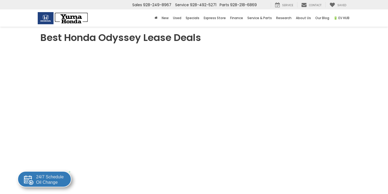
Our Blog (322, 18)
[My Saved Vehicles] (337, 5)
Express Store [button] (215, 18)
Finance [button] (236, 18)
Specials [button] (192, 18)
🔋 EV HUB (341, 18)
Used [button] (177, 18)
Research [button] (284, 18)
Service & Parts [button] (259, 18)
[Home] (156, 18)
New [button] (165, 18)
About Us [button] (303, 18)
